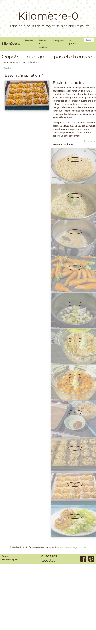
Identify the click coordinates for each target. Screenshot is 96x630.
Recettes (29, 40)
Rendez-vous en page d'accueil (71, 547)
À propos (72, 42)
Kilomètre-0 (48, 16)
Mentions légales (10, 559)
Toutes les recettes (48, 558)
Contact (6, 556)
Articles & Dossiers (43, 43)
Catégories (58, 40)
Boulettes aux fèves (70, 82)
